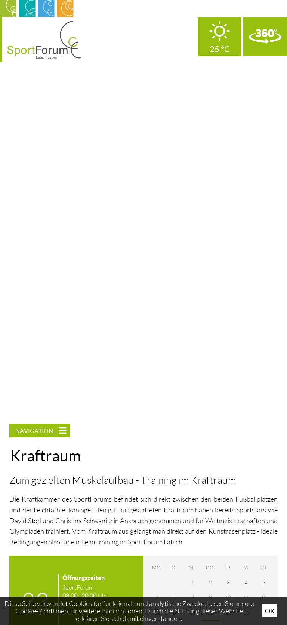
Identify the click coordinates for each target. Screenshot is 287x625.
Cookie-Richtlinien (41, 611)
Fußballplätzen (256, 499)
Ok (270, 611)
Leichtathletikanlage (62, 510)
